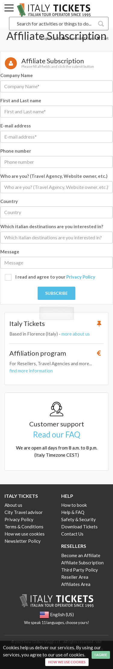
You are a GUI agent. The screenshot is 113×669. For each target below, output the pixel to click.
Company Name (16, 75)
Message (9, 251)
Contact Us (72, 533)
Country (9, 201)
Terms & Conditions (24, 526)
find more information (31, 370)
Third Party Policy (79, 569)
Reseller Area (74, 577)
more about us (75, 333)
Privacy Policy (80, 276)
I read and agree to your (50, 277)
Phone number (15, 151)
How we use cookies (25, 533)
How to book (74, 505)
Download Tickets (78, 38)
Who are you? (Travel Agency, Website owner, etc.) (54, 176)
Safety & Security (78, 519)
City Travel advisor (24, 512)
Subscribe (56, 293)
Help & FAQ (72, 512)
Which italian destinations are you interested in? (51, 226)
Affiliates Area (75, 584)
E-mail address (15, 125)
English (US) (50, 38)
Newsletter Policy (23, 541)
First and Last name (20, 100)
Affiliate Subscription (82, 562)
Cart (102, 38)
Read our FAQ (56, 434)
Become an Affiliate (80, 555)
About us (13, 505)
